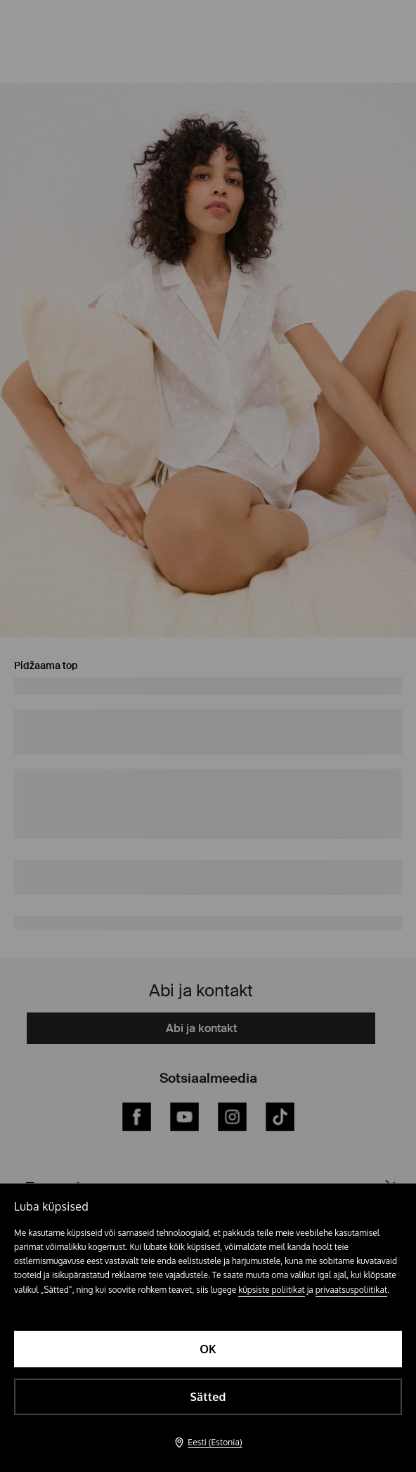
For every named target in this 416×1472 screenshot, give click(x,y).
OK (208, 1349)
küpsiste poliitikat (271, 1289)
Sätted (208, 1397)
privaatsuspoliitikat (351, 1289)
